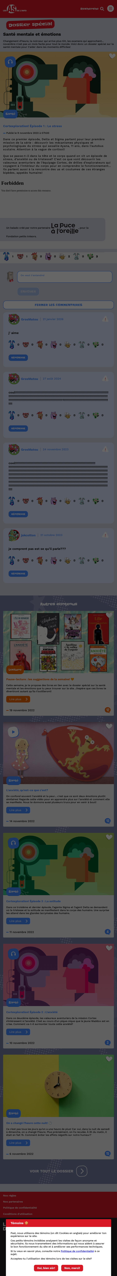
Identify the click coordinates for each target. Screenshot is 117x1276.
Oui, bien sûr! (46, 1268)
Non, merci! (72, 1268)
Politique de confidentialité (77, 1251)
